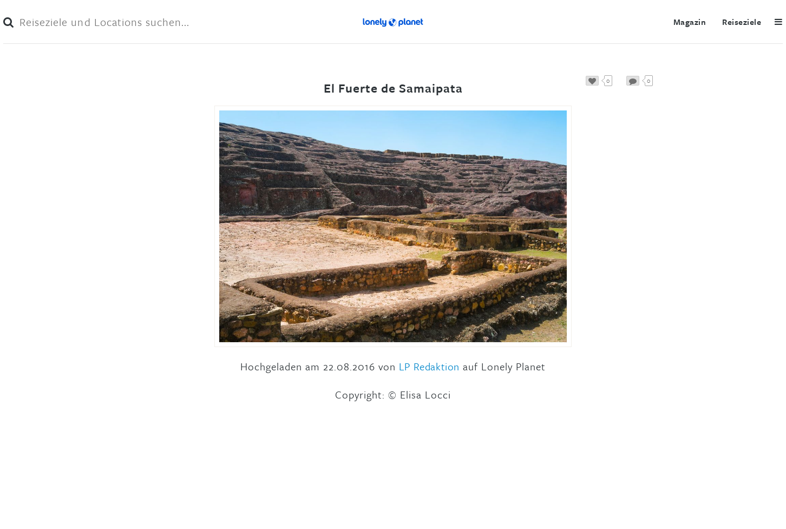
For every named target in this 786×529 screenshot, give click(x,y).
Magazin (689, 22)
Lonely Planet (393, 22)
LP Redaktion (429, 366)
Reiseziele (741, 22)
